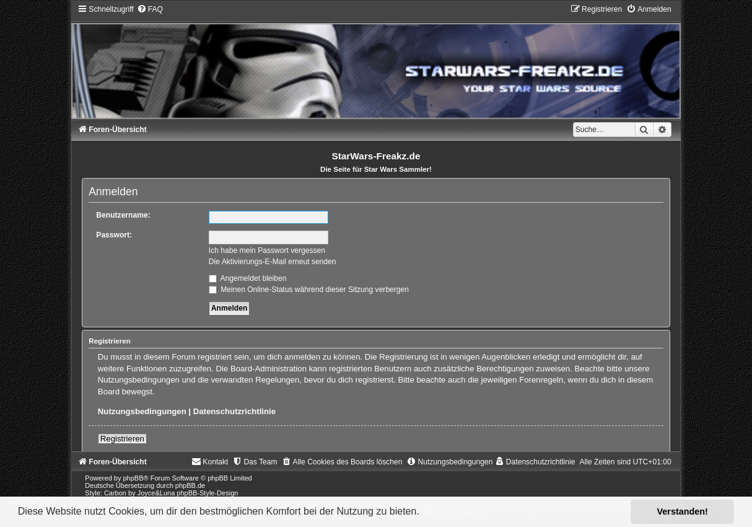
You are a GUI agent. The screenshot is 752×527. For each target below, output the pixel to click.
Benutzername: (123, 215)
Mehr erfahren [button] (455, 511)
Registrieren (122, 438)
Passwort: (114, 235)
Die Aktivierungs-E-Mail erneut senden (272, 261)
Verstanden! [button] (682, 511)
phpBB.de (190, 485)
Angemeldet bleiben (248, 278)
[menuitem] (150, 9)
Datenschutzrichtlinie (234, 411)
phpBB (133, 478)
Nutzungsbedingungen (142, 411)
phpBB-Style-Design (207, 493)
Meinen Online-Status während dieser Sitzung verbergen (309, 289)
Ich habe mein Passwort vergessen (267, 250)
